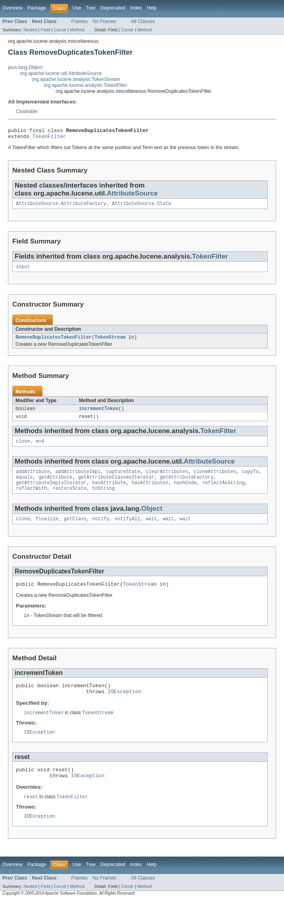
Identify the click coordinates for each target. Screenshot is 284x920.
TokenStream (110, 342)
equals (24, 486)
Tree (91, 8)
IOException (124, 706)
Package (36, 8)
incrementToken (99, 414)
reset (86, 423)
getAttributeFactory (186, 486)
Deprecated (113, 8)
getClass (75, 530)
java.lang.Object (25, 67)
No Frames (104, 21)
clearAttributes (167, 479)
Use (76, 8)
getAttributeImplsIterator (51, 492)
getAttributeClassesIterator (116, 486)
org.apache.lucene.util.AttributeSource (61, 73)
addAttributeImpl (78, 479)
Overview (12, 8)
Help (151, 8)
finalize (47, 530)
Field (45, 29)
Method (77, 29)
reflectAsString (223, 492)
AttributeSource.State (141, 206)
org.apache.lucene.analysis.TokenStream (76, 79)
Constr (60, 29)
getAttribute (55, 486)
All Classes (143, 21)
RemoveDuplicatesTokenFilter (53, 342)
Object (151, 519)
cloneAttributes (215, 479)
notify (100, 530)
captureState (123, 479)
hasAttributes (149, 492)
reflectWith (31, 498)
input (23, 270)
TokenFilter (49, 138)
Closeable (26, 111)
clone (23, 530)
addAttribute (33, 479)
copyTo (250, 479)
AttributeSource (132, 195)
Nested (30, 29)
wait (151, 530)
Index (136, 8)
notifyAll (127, 530)
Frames (79, 21)
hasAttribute (109, 492)
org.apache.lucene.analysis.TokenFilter (85, 85)
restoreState (69, 498)
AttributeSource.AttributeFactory (61, 206)
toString (103, 498)
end (40, 448)
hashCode (185, 492)
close (23, 448)
